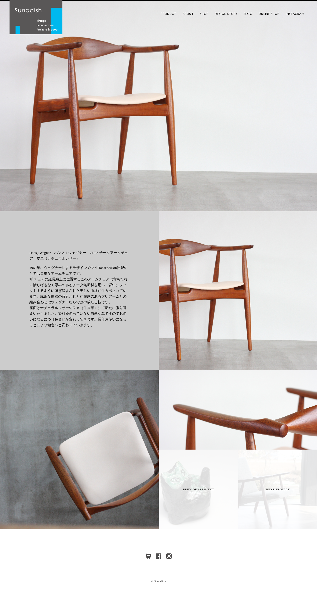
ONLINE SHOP (269, 13)
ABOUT (188, 13)
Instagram (295, 13)
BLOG (248, 13)
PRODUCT (168, 13)
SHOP (204, 13)
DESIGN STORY (226, 13)
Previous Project (198, 489)
